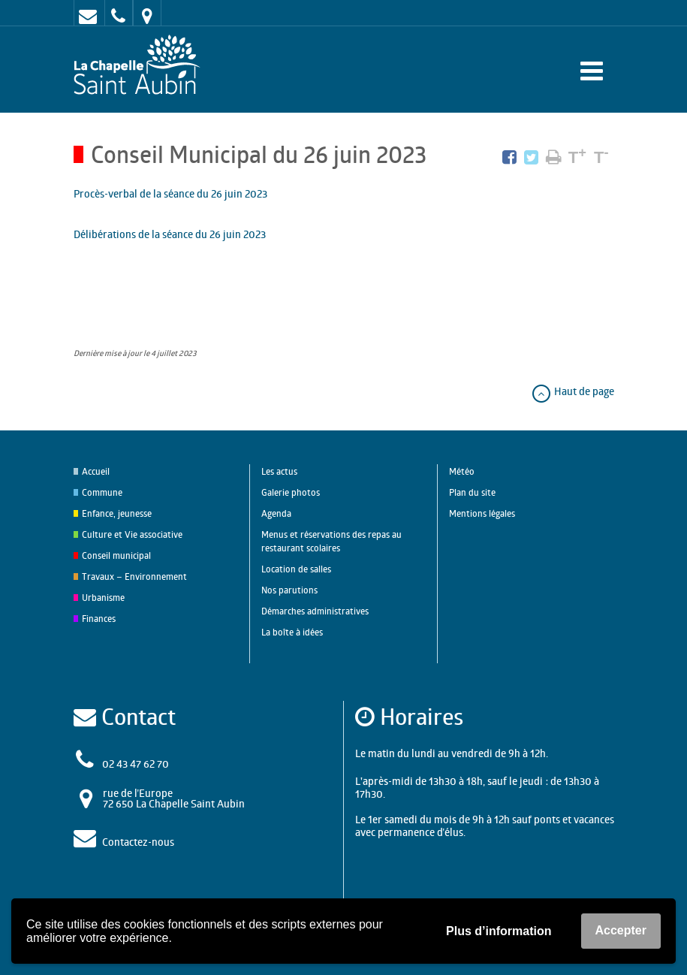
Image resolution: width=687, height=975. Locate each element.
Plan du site (472, 492)
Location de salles (296, 569)
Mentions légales (482, 513)
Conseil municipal (116, 555)
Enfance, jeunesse (117, 513)
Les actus (279, 471)
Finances (99, 618)
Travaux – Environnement (134, 576)
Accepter (620, 930)
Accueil (96, 471)
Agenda (276, 513)
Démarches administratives (315, 611)
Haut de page (572, 391)
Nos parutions (289, 590)
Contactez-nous (138, 842)
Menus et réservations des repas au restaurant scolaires (331, 541)
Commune (102, 492)
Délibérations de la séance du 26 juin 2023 (170, 234)
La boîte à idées (292, 632)
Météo (462, 471)
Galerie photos (290, 492)
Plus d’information (498, 931)
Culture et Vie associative (132, 534)
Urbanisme (103, 597)
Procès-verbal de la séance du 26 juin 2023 (170, 193)
